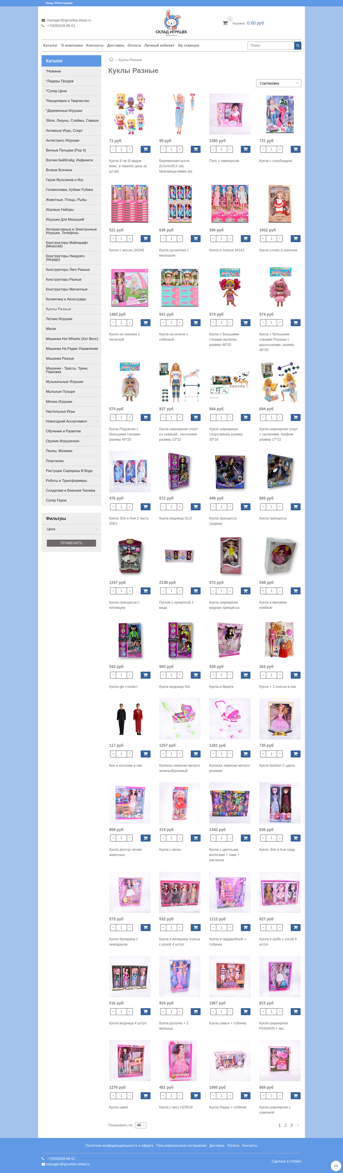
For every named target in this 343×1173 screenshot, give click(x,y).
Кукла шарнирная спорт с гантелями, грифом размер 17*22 (278, 434)
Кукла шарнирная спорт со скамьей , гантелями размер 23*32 (178, 434)
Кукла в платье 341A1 (227, 250)
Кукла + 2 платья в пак (277, 687)
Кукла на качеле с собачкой (173, 336)
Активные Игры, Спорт (64, 130)
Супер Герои (56, 500)
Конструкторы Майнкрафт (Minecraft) (67, 244)
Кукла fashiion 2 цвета (277, 765)
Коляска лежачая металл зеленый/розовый (179, 768)
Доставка (115, 45)
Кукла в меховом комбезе (273, 605)
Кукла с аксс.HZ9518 (176, 1107)
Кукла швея (118, 1107)
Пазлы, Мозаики (59, 451)
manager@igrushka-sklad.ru (68, 20)
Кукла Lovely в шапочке (278, 250)
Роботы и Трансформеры (66, 481)
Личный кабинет (159, 45)
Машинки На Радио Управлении (72, 348)
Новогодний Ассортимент (66, 421)
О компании (72, 45)
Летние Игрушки (59, 319)
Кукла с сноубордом (275, 161)
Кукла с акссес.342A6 (126, 250)
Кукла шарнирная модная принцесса (224, 605)
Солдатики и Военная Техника (70, 490)
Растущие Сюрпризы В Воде (69, 471)
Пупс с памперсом (224, 161)
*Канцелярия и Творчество (67, 101)
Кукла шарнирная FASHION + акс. (273, 1025)
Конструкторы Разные (64, 279)
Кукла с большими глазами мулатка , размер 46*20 (224, 339)
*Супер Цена (56, 91)
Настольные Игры (60, 411)
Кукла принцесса (273, 518)
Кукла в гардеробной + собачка (227, 941)
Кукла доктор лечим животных (125, 852)
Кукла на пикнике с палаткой (124, 336)
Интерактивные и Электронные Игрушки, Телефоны (71, 231)
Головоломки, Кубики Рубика (69, 190)
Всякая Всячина (59, 170)
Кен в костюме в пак (125, 765)
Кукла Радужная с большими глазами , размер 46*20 (125, 434)
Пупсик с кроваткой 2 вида (176, 605)
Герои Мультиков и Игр (64, 180)
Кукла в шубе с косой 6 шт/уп (278, 941)
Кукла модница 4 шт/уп (128, 1023)
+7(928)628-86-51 (60, 26)
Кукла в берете (221, 687)
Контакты (94, 45)
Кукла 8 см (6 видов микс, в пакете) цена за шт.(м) (128, 166)
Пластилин (55, 461)
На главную (188, 45)
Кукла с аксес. (170, 849)
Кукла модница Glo (174, 687)
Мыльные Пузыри (60, 391)
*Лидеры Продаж (60, 81)
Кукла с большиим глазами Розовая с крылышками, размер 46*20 (276, 342)
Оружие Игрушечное (62, 441)
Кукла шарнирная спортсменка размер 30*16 (226, 434)
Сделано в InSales (286, 1161)
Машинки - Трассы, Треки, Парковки (67, 370)
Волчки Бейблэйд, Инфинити (69, 160)
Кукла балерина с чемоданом (123, 941)
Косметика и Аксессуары (66, 299)
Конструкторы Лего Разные (68, 269)
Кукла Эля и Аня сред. (277, 849)
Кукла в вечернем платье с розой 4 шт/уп (179, 941)
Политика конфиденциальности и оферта (119, 1145)
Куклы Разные (58, 309)
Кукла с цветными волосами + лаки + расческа (224, 855)
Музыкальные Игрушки (64, 382)
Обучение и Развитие (63, 431)
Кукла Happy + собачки (228, 1107)
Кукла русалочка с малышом (174, 252)
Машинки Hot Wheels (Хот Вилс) (72, 339)
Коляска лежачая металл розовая (229, 768)
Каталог (50, 45)
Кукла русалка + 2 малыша (173, 1025)
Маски (51, 329)
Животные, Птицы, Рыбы (66, 200)
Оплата (134, 45)
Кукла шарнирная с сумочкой (274, 1109)
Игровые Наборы (60, 209)
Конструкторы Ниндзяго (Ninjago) (65, 257)
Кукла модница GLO (175, 518)
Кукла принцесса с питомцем (124, 605)
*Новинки (53, 71)
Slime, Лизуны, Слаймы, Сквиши (72, 120)
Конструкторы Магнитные (67, 289)
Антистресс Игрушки (62, 140)
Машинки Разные (60, 358)
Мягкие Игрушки (59, 401)
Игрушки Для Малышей (65, 219)
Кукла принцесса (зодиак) (223, 520)
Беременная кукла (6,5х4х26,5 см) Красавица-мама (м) (175, 166)
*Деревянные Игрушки (64, 111)
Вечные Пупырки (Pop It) (66, 150)
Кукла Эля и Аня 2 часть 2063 (129, 520)
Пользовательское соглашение (181, 1145)
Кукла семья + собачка (227, 1023)
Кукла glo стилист (123, 687)
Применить (71, 543)
